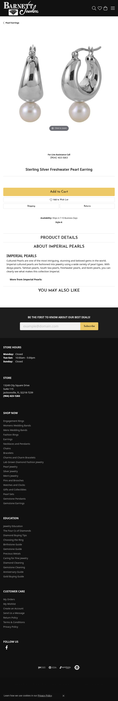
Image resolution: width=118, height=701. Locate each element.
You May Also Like (59, 291)
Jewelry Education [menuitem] (13, 526)
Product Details (59, 238)
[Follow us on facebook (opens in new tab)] (6, 647)
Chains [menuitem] (7, 448)
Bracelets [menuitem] (8, 452)
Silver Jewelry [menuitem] (10, 471)
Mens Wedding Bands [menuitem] (15, 430)
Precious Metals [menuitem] (12, 553)
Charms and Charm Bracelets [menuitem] (19, 457)
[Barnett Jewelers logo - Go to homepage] (21, 8)
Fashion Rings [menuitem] (11, 434)
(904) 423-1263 (59, 158)
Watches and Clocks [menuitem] (14, 485)
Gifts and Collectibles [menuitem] (14, 489)
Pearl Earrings (12, 22)
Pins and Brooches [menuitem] (13, 480)
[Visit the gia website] (52, 667)
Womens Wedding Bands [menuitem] (17, 425)
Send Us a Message (13, 613)
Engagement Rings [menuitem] (13, 420)
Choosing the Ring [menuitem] (13, 539)
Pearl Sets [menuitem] (8, 494)
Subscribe (89, 326)
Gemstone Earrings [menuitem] (13, 503)
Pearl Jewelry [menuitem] (10, 466)
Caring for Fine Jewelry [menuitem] (15, 558)
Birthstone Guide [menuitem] (12, 544)
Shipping (31, 206)
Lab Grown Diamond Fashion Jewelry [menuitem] (23, 462)
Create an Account (13, 608)
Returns (87, 206)
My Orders (9, 599)
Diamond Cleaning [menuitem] (13, 562)
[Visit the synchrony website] (65, 667)
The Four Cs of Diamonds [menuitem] (17, 530)
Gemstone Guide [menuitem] (12, 549)
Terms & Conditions (14, 622)
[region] (59, 90)
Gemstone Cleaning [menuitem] (14, 567)
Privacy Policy (10, 626)
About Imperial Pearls (59, 247)
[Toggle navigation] (112, 8)
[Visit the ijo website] (41, 667)
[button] (94, 8)
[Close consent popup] (63, 696)
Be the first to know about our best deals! (59, 317)
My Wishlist (9, 603)
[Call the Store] (11, 395)
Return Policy (10, 617)
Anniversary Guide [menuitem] (13, 571)
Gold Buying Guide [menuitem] (13, 576)
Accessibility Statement (90, 684)
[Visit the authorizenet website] (77, 667)
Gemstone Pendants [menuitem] (14, 498)
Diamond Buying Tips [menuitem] (15, 535)
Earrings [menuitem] (7, 439)
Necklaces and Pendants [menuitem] (16, 443)
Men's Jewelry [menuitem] (10, 475)
